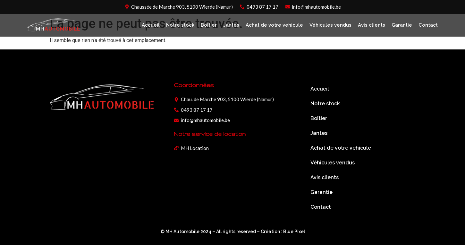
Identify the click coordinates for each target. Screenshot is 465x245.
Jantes (231, 25)
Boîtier (209, 25)
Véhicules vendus (330, 25)
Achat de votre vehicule (274, 25)
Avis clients (371, 25)
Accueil (151, 25)
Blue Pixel (294, 231)
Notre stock (180, 25)
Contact (428, 25)
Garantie (402, 25)
